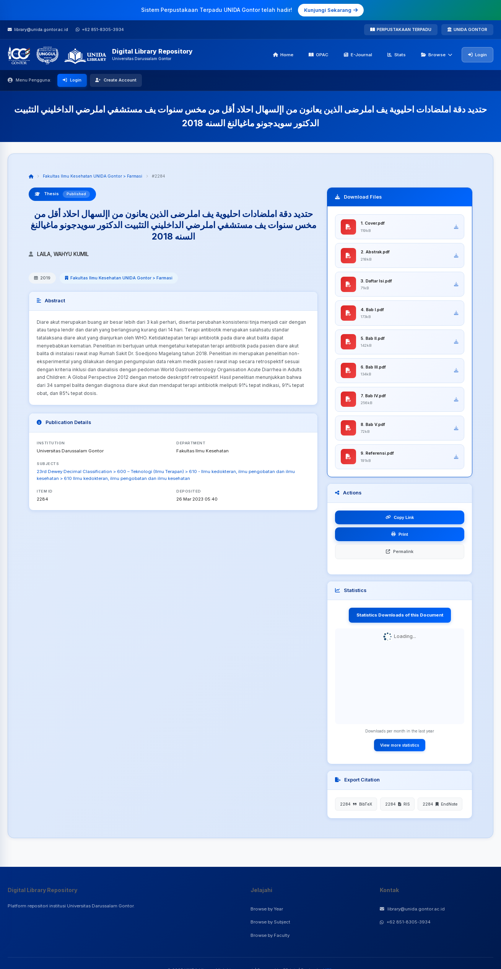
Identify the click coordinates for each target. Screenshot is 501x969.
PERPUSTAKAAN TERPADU (400, 29)
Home (283, 54)
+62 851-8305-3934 (405, 922)
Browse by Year (266, 909)
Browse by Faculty (270, 935)
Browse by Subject (270, 922)
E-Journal (358, 54)
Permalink (399, 554)
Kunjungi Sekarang (331, 10)
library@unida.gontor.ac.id (412, 909)
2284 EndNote (440, 807)
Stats (396, 54)
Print (399, 537)
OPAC (319, 54)
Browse (436, 54)
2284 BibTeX (356, 807)
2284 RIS (397, 807)
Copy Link (400, 520)
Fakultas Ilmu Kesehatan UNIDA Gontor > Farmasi (93, 176)
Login (477, 54)
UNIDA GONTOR (467, 29)
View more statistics (399, 748)
